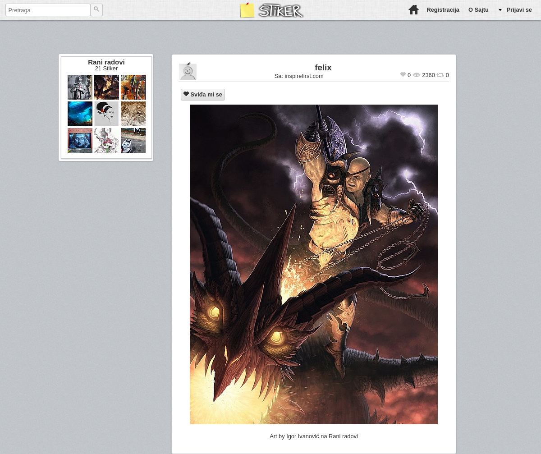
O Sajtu (478, 9)
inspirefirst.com (304, 76)
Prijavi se (519, 9)
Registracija (442, 9)
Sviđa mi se (202, 94)
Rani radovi (106, 62)
